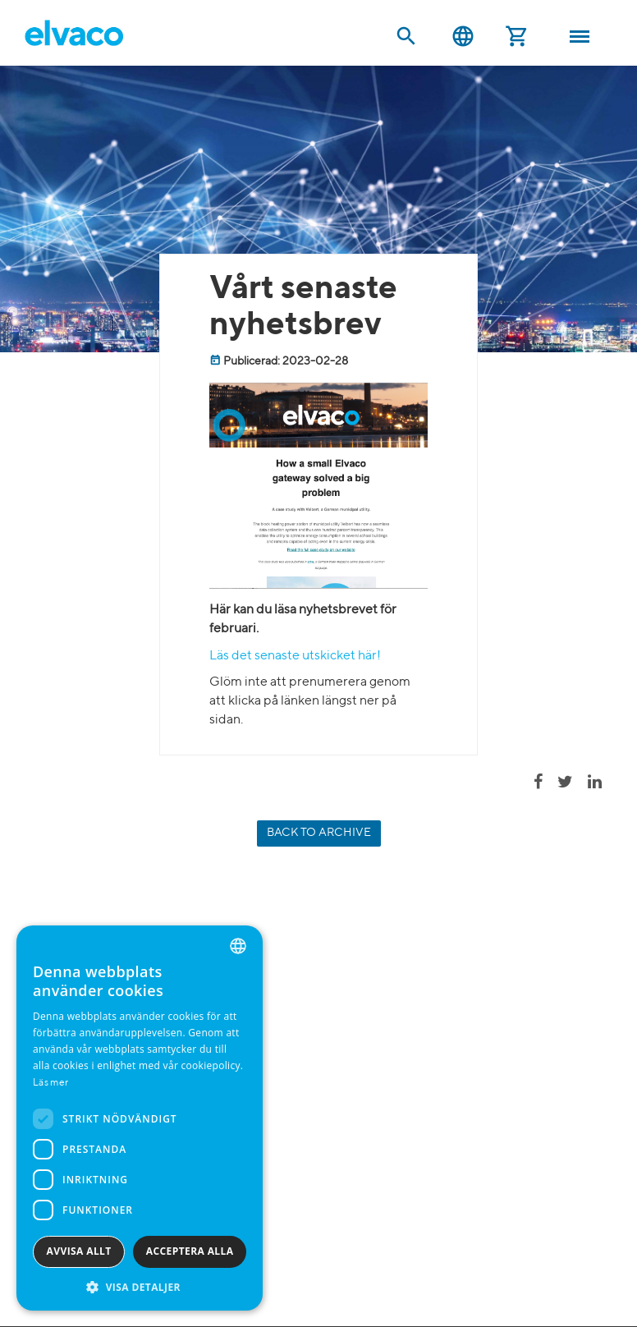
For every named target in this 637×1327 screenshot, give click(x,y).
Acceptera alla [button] (190, 1251)
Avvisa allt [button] (79, 1251)
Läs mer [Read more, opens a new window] (50, 1083)
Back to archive (319, 832)
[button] (139, 1286)
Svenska (463, 36)
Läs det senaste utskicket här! (295, 656)
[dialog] (139, 1118)
